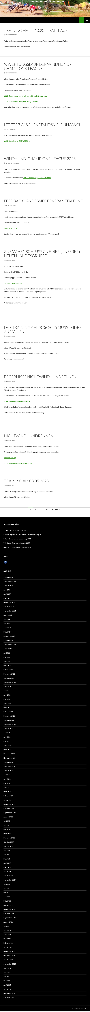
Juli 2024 (7, 619)
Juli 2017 (7, 884)
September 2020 (10, 766)
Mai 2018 (7, 859)
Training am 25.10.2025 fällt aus (36, 30)
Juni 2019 (7, 825)
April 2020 (7, 787)
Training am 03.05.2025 (26, 481)
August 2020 (8, 771)
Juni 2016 (7, 930)
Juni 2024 (7, 623)
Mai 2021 (7, 741)
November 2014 (9, 993)
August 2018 (8, 846)
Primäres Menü (87, 20)
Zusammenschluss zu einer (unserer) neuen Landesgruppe (42, 253)
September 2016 (10, 918)
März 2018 (7, 867)
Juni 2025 (7, 590)
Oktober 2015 (9, 960)
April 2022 (7, 703)
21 (47, 509)
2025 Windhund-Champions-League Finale (21, 101)
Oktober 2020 (9, 762)
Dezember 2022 (9, 674)
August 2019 (8, 817)
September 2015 (10, 964)
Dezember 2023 (9, 636)
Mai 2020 (7, 783)
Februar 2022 (8, 712)
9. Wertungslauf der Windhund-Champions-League (37, 66)
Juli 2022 (7, 691)
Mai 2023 (7, 657)
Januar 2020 (8, 800)
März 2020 (7, 792)
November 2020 (9, 758)
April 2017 (7, 897)
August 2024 (8, 615)
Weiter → (56, 509)
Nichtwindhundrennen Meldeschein (18, 463)
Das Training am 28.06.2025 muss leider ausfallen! (43, 329)
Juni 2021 (7, 737)
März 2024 (7, 632)
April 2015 (7, 985)
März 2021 (7, 750)
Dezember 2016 (9, 909)
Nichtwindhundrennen (28, 435)
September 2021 (10, 724)
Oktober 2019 (9, 808)
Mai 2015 (7, 981)
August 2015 (8, 968)
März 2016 (7, 939)
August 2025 (8, 586)
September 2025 (10, 581)
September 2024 (10, 611)
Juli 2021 (7, 733)
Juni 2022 (7, 695)
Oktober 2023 (9, 640)
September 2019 (10, 813)
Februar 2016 (8, 943)
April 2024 (7, 628)
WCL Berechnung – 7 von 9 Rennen (37, 177)
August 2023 (8, 649)
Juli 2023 (7, 653)
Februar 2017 (8, 905)
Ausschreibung (10, 457)
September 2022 (10, 682)
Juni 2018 (7, 855)
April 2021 (7, 745)
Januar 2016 (8, 947)
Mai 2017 (7, 892)
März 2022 (7, 708)
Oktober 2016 (9, 914)
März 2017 (7, 901)
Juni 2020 (7, 779)
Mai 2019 (7, 829)
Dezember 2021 (9, 716)
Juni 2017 (7, 888)
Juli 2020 (7, 775)
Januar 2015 (8, 989)
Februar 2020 (8, 796)
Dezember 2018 (9, 838)
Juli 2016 (7, 926)
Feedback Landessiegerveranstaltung (43, 201)
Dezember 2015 (9, 951)
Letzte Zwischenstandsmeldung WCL (42, 124)
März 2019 (7, 834)
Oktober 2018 (9, 842)
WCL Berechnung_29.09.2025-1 (17, 141)
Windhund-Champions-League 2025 (40, 158)
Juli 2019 (7, 821)
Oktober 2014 (9, 998)
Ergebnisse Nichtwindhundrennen (40, 376)
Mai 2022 (7, 699)
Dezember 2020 (9, 754)
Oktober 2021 (9, 720)
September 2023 (10, 644)
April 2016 (7, 935)
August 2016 (8, 922)
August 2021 (8, 729)
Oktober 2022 (9, 678)
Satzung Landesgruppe (13, 283)
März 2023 (7, 665)
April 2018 (7, 863)
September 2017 (10, 880)
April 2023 (7, 661)
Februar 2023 (8, 670)
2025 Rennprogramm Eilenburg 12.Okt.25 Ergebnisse (25, 96)
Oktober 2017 (9, 876)
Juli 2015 (7, 972)
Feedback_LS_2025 (11, 228)
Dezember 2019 (9, 804)
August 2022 (8, 687)
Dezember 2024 (9, 602)
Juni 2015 (7, 977)
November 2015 (9, 956)
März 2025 (7, 598)
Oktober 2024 (9, 607)
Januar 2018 (8, 871)
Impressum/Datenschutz (78, 1008)
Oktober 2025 (9, 577)
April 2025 (7, 594)
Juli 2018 (7, 850)
